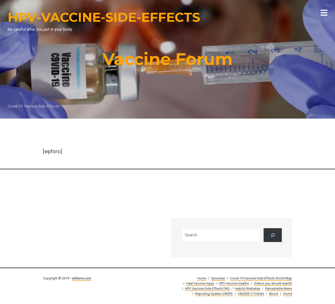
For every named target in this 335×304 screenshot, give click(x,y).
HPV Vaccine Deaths (234, 283)
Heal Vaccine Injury (200, 283)
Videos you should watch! (273, 283)
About (273, 294)
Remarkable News (278, 288)
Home (201, 278)
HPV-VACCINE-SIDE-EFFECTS (104, 17)
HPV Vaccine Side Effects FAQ (207, 288)
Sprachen (218, 278)
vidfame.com (81, 278)
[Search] (273, 235)
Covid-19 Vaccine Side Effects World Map (261, 278)
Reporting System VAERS (214, 294)
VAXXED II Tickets (251, 294)
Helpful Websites (247, 288)
